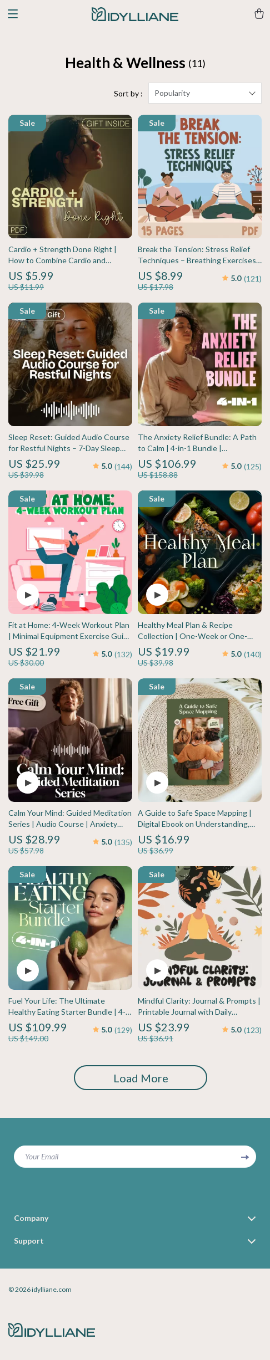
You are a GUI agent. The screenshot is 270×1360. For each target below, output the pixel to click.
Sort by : (128, 93)
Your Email (41, 1156)
